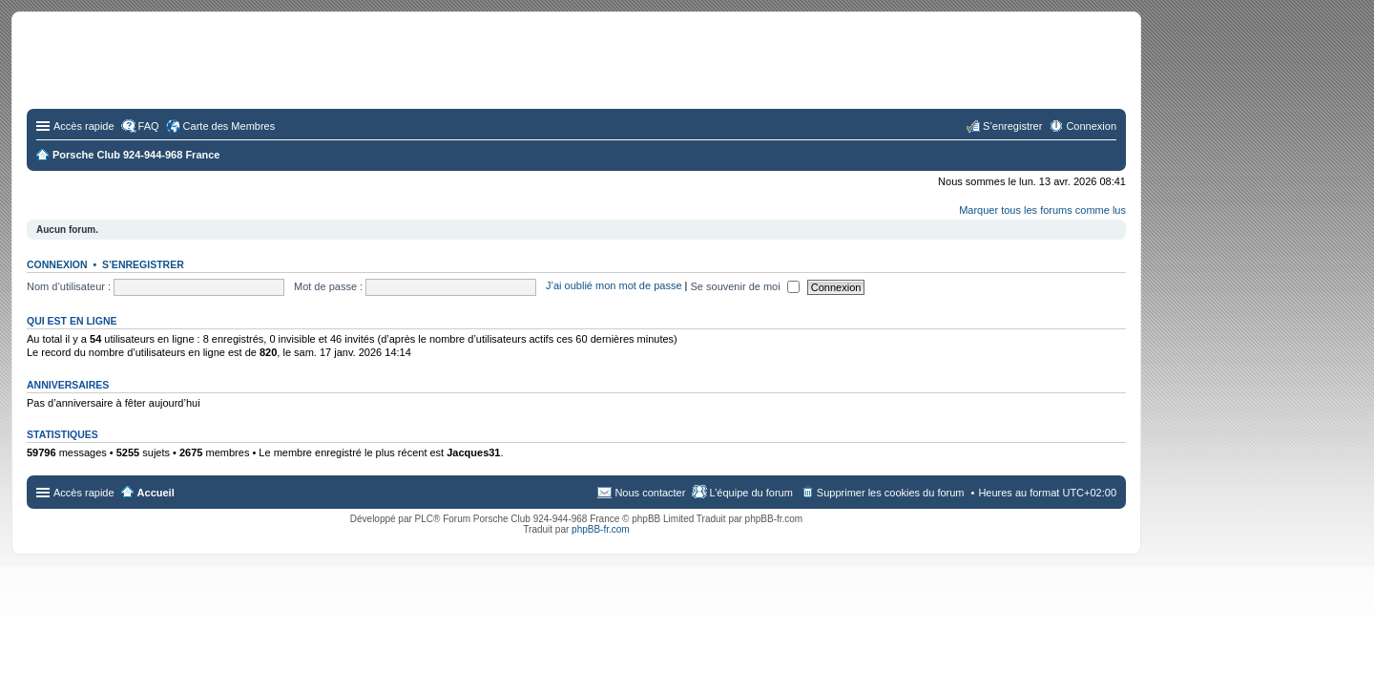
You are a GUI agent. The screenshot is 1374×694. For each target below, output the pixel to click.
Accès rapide (83, 126)
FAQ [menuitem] (148, 126)
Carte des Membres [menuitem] (229, 126)
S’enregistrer (143, 264)
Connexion (57, 264)
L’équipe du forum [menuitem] (750, 492)
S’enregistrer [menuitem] (1012, 126)
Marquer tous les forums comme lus (1042, 210)
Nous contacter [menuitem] (649, 492)
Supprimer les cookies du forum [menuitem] (891, 492)
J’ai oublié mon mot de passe (613, 286)
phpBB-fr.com (601, 529)
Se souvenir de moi (745, 286)
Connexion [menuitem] (1091, 126)
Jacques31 (473, 452)
